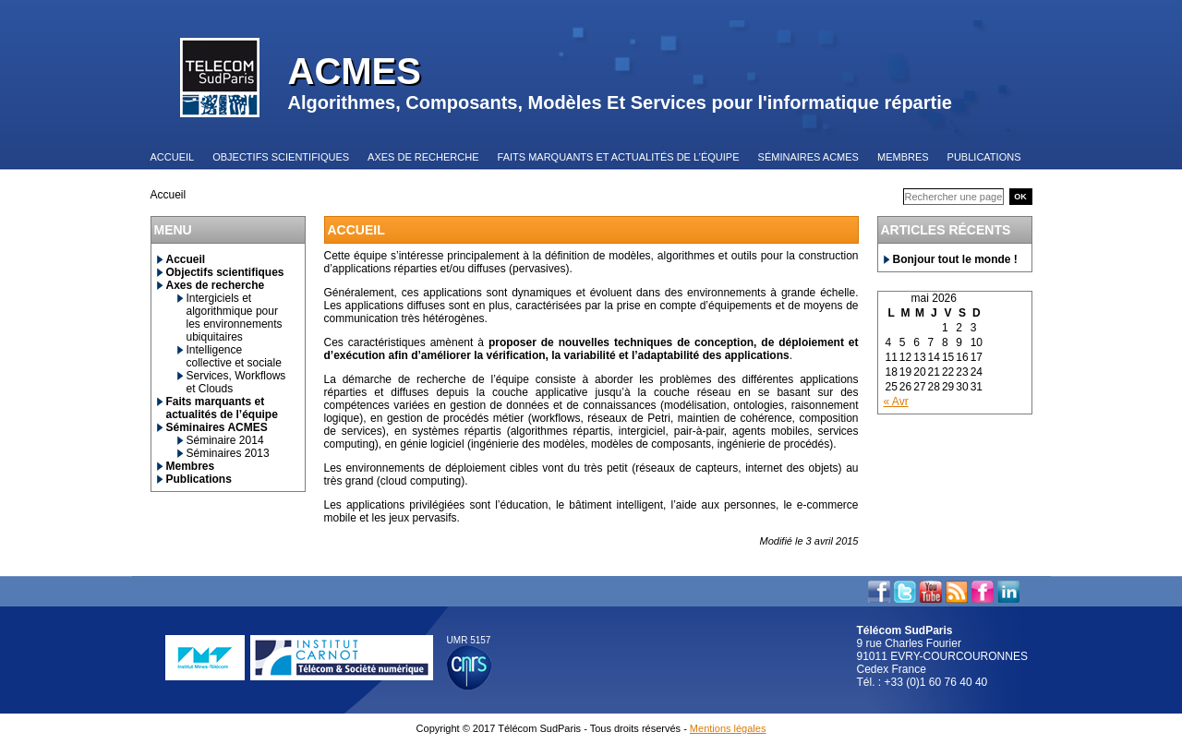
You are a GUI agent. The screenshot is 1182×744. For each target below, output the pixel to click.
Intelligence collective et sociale (234, 356)
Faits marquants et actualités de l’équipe (222, 408)
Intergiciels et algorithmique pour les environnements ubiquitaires (235, 317)
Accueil (186, 259)
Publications (199, 479)
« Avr (896, 401)
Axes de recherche (215, 285)
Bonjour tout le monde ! (955, 259)
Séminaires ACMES (217, 427)
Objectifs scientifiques (225, 272)
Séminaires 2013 (228, 453)
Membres (190, 466)
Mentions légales (728, 728)
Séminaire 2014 (225, 440)
